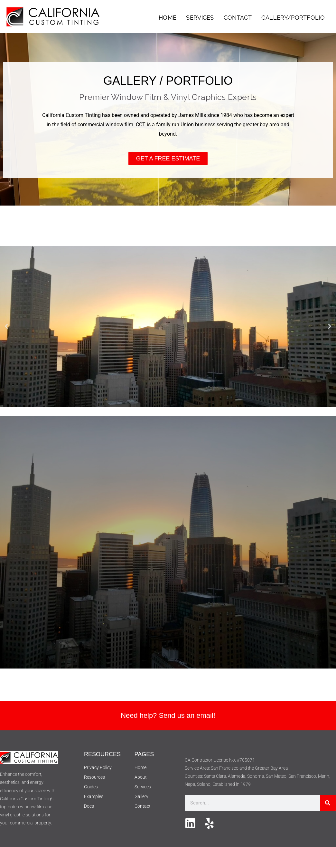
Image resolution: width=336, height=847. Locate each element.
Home (167, 17)
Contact (238, 17)
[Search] (328, 803)
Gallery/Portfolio (293, 17)
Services (200, 17)
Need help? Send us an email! (168, 715)
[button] (6, 326)
